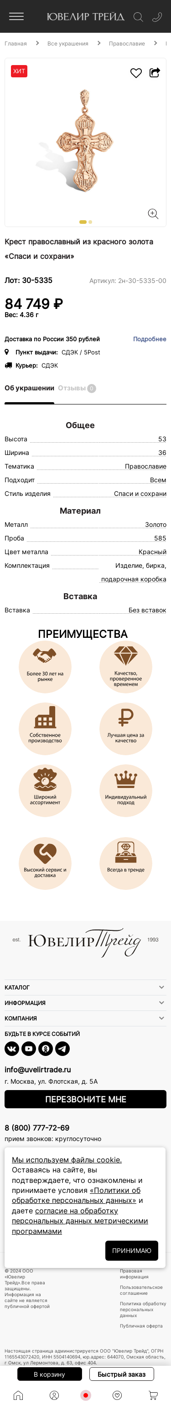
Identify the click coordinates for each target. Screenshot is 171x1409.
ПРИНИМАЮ (131, 1250)
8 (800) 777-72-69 (37, 1127)
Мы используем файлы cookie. (67, 1159)
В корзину (49, 1374)
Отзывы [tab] (77, 388)
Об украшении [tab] (29, 388)
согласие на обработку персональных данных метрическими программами (80, 1221)
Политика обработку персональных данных (143, 1309)
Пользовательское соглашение (141, 1290)
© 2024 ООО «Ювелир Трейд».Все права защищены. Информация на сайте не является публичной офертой (27, 1288)
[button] (83, 222)
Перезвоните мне (85, 1099)
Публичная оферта (141, 1325)
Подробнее (149, 339)
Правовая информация (134, 1273)
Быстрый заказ (121, 1374)
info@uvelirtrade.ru (38, 1069)
